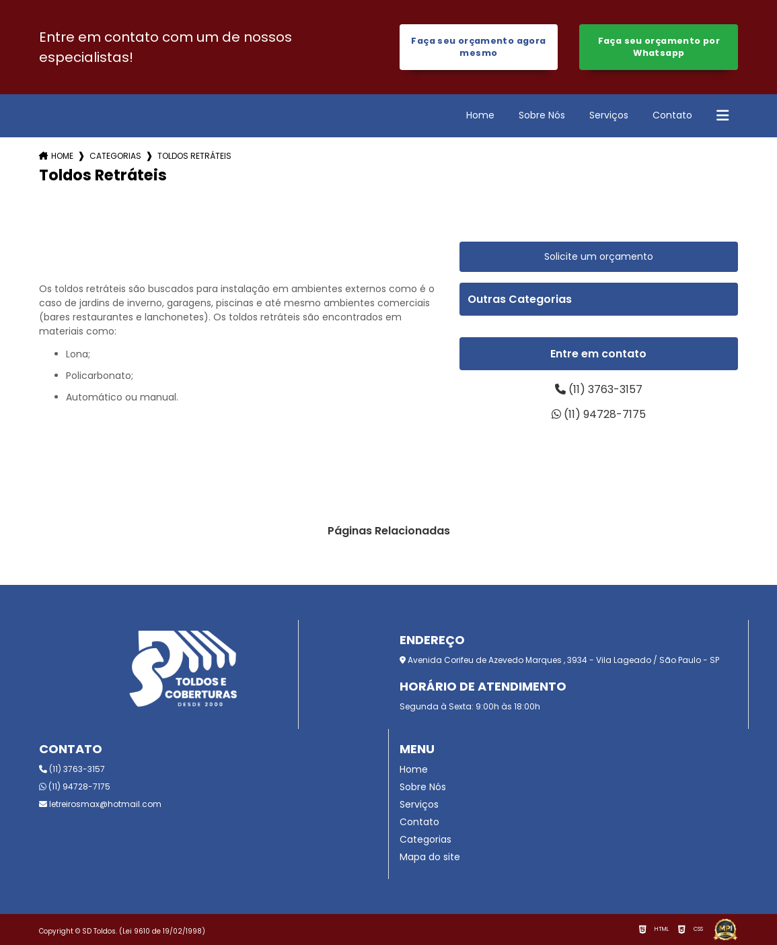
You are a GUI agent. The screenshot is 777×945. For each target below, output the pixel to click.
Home (480, 115)
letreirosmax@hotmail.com (100, 804)
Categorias (115, 156)
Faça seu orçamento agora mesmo (478, 47)
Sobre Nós (542, 115)
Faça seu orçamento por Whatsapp (659, 47)
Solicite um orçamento (598, 256)
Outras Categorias (520, 299)
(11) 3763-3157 (598, 389)
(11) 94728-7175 (599, 414)
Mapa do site (430, 857)
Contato (672, 115)
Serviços (608, 115)
